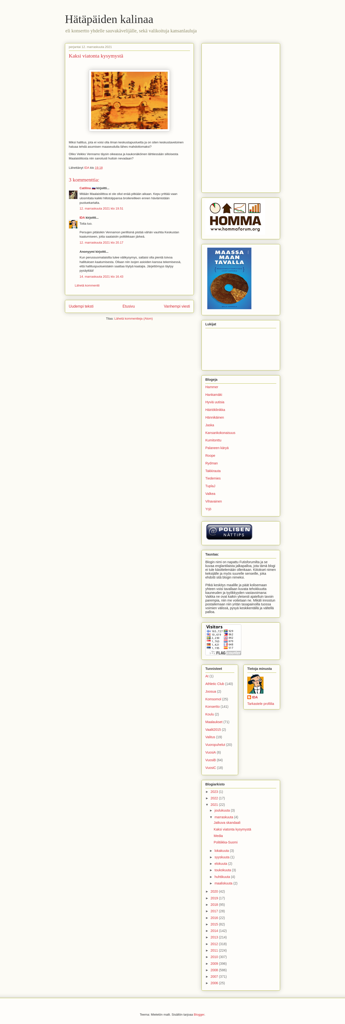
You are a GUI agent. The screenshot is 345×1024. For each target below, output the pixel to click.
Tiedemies (213, 478)
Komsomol (213, 699)
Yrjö (208, 509)
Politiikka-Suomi (226, 842)
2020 (215, 891)
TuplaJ (210, 486)
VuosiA (210, 752)
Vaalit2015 (213, 729)
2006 (215, 983)
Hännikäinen (214, 417)
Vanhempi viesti (177, 306)
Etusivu (129, 306)
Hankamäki (213, 395)
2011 (215, 950)
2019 (215, 898)
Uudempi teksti (81, 306)
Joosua (210, 691)
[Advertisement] (240, 117)
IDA (82, 217)
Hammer (211, 387)
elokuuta (221, 864)
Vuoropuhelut (215, 745)
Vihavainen (213, 501)
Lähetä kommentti (87, 285)
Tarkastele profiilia (260, 704)
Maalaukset (214, 722)
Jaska (209, 425)
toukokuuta (223, 870)
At (206, 676)
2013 (215, 937)
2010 (215, 957)
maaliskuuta (223, 883)
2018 (215, 905)
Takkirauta (213, 471)
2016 (215, 918)
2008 (215, 970)
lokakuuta (222, 851)
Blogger (199, 1014)
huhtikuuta (222, 877)
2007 (215, 976)
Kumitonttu (213, 440)
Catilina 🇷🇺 (88, 188)
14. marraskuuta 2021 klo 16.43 (101, 276)
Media (218, 836)
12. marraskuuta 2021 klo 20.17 (101, 242)
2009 (215, 963)
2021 (215, 805)
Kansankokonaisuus (220, 433)
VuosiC (210, 768)
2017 (215, 911)
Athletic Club (214, 684)
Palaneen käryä (217, 448)
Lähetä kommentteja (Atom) (133, 318)
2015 (215, 924)
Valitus (210, 737)
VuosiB (210, 760)
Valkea (210, 494)
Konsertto (212, 706)
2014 (215, 931)
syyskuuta (222, 857)
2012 (215, 944)
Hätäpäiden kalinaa (109, 19)
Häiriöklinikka (215, 410)
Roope (210, 455)
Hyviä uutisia (214, 402)
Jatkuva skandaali (227, 823)
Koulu (209, 714)
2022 (215, 798)
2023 (215, 792)
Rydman (211, 463)
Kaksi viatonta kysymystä (232, 829)
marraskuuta (224, 817)
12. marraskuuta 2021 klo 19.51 (101, 208)
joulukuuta (222, 810)
